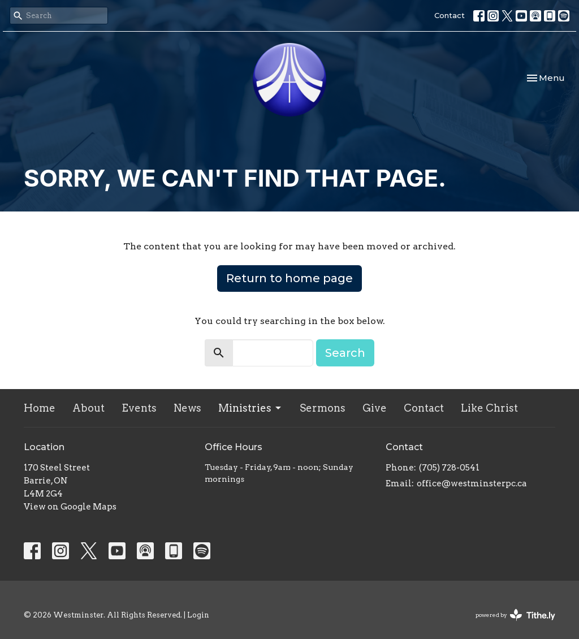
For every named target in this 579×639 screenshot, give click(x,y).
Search (345, 353)
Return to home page (289, 278)
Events (139, 408)
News (187, 408)
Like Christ (489, 408)
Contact (449, 15)
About (88, 408)
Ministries (250, 408)
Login (198, 615)
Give (374, 408)
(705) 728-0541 (449, 468)
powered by (515, 615)
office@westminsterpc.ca (472, 483)
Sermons (322, 408)
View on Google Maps (70, 507)
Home (39, 408)
